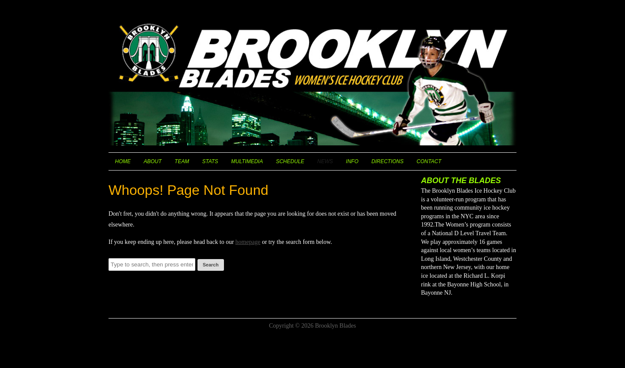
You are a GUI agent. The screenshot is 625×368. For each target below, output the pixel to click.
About (152, 161)
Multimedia (247, 161)
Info (352, 161)
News (325, 161)
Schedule (290, 161)
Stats (210, 161)
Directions (388, 161)
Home (123, 161)
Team (181, 161)
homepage (247, 242)
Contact (429, 161)
